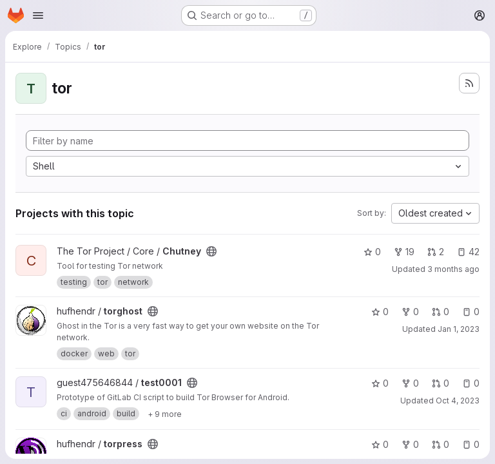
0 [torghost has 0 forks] (410, 311)
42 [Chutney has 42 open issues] (468, 251)
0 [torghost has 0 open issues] (471, 311)
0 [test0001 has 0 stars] (380, 383)
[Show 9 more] (165, 413)
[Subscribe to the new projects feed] (469, 83)
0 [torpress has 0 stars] (380, 444)
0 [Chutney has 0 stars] (372, 251)
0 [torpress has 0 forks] (410, 444)
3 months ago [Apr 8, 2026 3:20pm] (453, 269)
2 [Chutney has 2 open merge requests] (435, 251)
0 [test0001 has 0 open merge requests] (440, 383)
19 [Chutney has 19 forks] (404, 251)
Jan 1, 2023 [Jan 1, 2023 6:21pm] (459, 329)
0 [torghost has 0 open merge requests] (440, 311)
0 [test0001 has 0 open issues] (471, 383)
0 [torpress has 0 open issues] (471, 444)
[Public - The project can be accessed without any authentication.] (211, 251)
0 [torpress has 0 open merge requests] (440, 444)
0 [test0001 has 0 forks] (410, 383)
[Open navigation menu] (38, 15)
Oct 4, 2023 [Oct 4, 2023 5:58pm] (458, 400)
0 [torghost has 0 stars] (380, 311)
